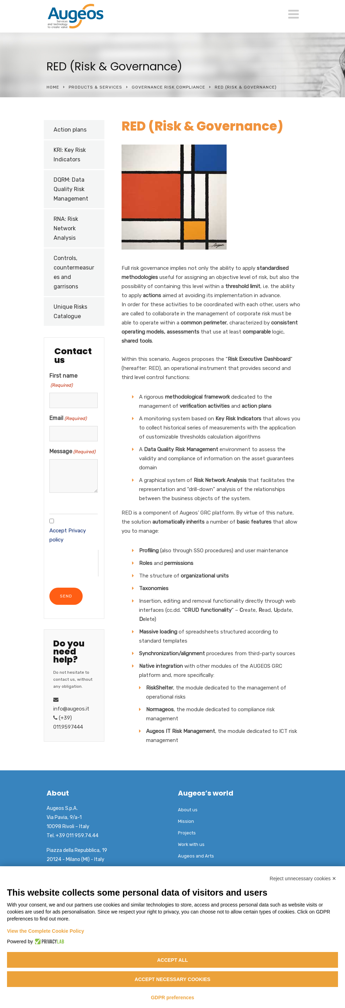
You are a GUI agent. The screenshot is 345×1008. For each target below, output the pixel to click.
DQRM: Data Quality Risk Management (71, 189)
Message (72, 451)
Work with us (191, 844)
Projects (187, 832)
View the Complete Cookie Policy (45, 931)
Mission (186, 821)
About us (188, 809)
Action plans (70, 129)
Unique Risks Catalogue (70, 311)
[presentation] (73, 563)
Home (53, 87)
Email (68, 418)
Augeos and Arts (196, 856)
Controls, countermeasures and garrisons (74, 272)
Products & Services (95, 87)
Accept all (172, 960)
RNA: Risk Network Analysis (66, 228)
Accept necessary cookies (172, 979)
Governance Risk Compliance (168, 87)
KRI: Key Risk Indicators (70, 155)
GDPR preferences (172, 997)
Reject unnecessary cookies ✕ (303, 878)
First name (63, 381)
